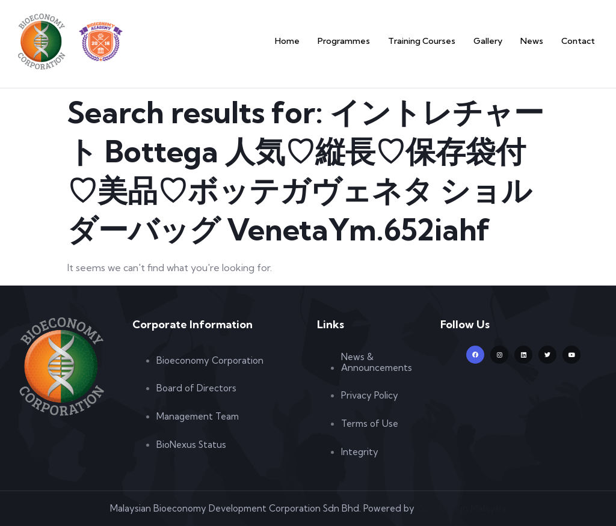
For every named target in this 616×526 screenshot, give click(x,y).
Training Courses (434, 40)
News (537, 40)
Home (310, 40)
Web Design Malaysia (461, 508)
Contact (580, 40)
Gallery (495, 40)
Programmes (362, 40)
